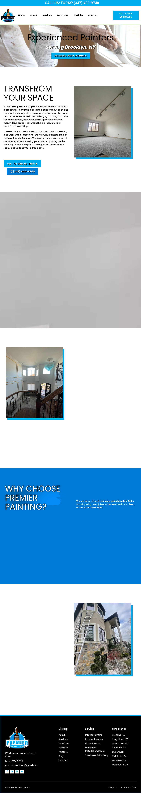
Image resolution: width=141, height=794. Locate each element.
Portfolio (78, 15)
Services (47, 15)
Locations (62, 15)
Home (21, 15)
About (33, 15)
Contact (92, 15)
